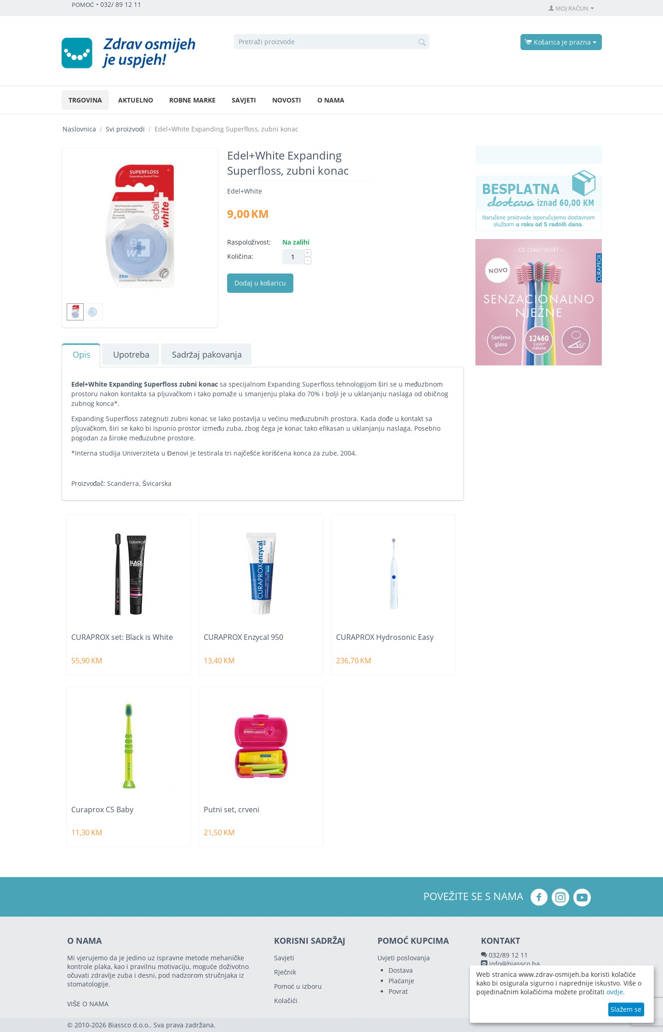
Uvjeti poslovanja (403, 957)
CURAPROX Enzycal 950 (243, 637)
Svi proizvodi (125, 129)
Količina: (240, 256)
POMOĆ (83, 5)
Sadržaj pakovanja (207, 354)
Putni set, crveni (231, 810)
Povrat (398, 991)
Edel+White (244, 191)
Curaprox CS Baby (102, 810)
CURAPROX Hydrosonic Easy (385, 637)
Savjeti (244, 100)
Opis (82, 354)
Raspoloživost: (249, 242)
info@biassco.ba (514, 963)
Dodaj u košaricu (260, 283)
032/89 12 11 (508, 955)
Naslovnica (79, 129)
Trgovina (85, 100)
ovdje (614, 991)
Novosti (286, 100)
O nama (330, 100)
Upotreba (131, 354)
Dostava (401, 970)
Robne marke (192, 100)
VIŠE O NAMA (88, 1003)
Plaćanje (401, 980)
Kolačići (285, 1000)
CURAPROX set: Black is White (122, 637)
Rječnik (285, 972)
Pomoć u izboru (298, 986)
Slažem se (626, 1009)
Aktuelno (135, 100)
